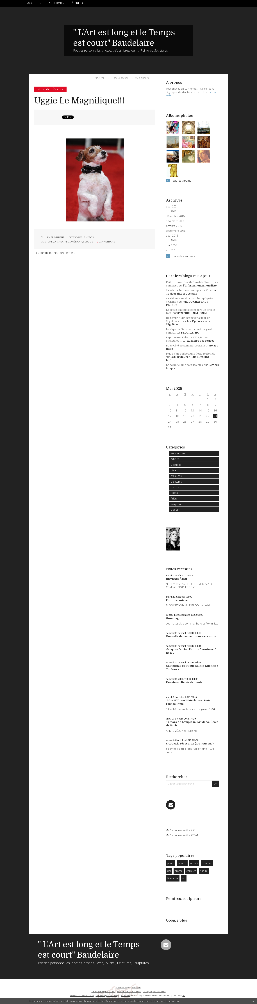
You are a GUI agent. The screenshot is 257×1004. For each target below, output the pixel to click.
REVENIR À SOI (176, 578)
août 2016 (172, 235)
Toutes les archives (183, 256)
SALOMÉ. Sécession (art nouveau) (190, 743)
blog (184, 995)
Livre (173, 470)
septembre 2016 (175, 230)
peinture (206, 863)
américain (76, 241)
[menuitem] (35, 3)
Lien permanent (52, 237)
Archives (56, 3)
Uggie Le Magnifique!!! (79, 100)
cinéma (52, 241)
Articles (175, 459)
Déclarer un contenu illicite (82, 995)
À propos (79, 3)
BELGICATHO (190, 332)
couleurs (191, 871)
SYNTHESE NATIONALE (193, 313)
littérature (172, 878)
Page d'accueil (120, 78)
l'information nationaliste (200, 285)
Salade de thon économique (183, 290)
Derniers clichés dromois (184, 682)
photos (89, 237)
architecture (178, 453)
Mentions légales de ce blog (107, 995)
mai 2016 (171, 245)
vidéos (174, 509)
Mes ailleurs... (142, 78)
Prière (174, 498)
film (67, 241)
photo (170, 863)
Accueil (33, 3)
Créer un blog (122, 987)
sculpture (176, 504)
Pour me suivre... (178, 600)
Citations (176, 464)
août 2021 (172, 206)
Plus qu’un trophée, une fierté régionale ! (191, 353)
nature (204, 871)
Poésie (175, 492)
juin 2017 (171, 211)
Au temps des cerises (200, 340)
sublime (88, 241)
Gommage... (174, 618)
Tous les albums (181, 180)
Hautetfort (136, 987)
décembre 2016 (175, 216)
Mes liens (176, 476)
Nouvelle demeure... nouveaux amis (191, 636)
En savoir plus (172, 1001)
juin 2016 (171, 240)
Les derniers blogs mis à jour (103, 991)
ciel (169, 871)
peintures (176, 481)
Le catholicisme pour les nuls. (184, 365)
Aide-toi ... (100, 78)
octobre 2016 (174, 226)
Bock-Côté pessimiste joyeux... (185, 345)
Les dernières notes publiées (129, 991)
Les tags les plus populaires (154, 991)
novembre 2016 (175, 221)
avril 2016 (171, 250)
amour (194, 863)
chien (60, 241)
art (183, 878)
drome (179, 871)
